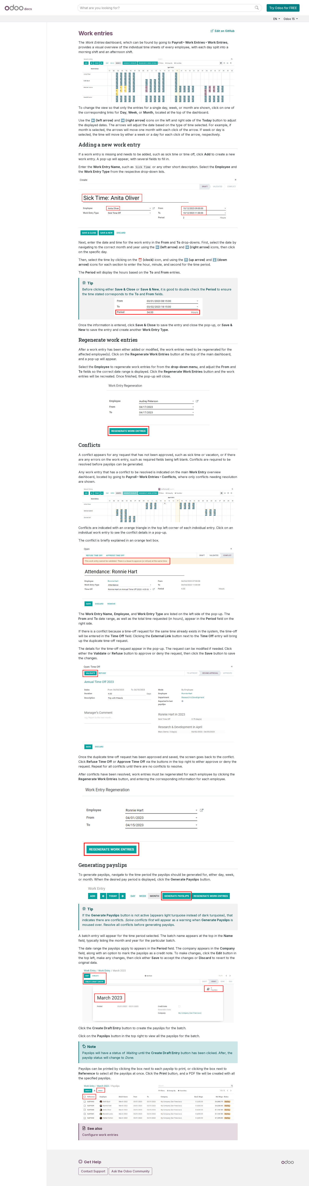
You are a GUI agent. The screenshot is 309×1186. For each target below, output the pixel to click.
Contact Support (93, 1171)
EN (275, 19)
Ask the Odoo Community (130, 1171)
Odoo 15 (289, 19)
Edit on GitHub (223, 31)
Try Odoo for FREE (283, 8)
